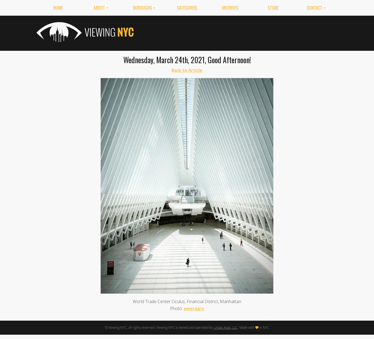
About (99, 8)
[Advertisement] (239, 32)
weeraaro (194, 308)
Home (58, 8)
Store (273, 8)
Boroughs (142, 8)
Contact (314, 8)
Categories (187, 8)
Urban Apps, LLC (226, 327)
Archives (230, 8)
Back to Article (187, 70)
